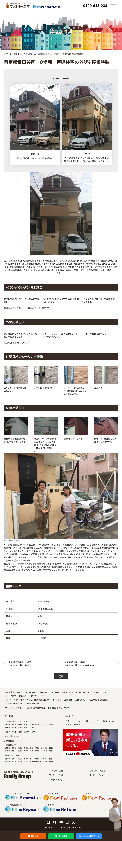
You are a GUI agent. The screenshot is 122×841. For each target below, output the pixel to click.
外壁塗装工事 (10, 744)
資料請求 (104, 700)
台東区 (32, 727)
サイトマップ (64, 708)
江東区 (13, 727)
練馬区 (26, 724)
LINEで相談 (61, 836)
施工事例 (17, 54)
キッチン (8, 736)
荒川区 (43, 724)
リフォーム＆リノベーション (15, 721)
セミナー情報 (29, 692)
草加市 (20, 732)
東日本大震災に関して (36, 708)
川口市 (32, 732)
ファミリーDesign (97, 775)
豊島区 (26, 727)
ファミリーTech (56, 775)
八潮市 (13, 732)
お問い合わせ (81, 700)
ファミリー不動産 (98, 770)
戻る (61, 676)
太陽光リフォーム (73, 724)
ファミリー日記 (11, 700)
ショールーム (43, 692)
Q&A (104, 692)
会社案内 (23, 696)
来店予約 (93, 700)
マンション (15, 736)
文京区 (20, 727)
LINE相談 (57, 700)
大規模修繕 (9, 741)
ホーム (8, 54)
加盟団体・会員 (32, 703)
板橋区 (32, 724)
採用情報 (52, 708)
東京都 (7, 724)
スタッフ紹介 (10, 696)
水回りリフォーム (91, 721)
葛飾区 (20, 724)
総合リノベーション (74, 721)
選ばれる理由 (93, 692)
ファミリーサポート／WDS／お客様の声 (68, 692)
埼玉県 (7, 732)
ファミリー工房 (56, 770)
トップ (7, 692)
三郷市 (26, 732)
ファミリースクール (37, 696)
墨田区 (7, 727)
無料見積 (33, 836)
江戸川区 (50, 724)
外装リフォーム (30, 54)
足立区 (13, 724)
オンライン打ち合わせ (89, 836)
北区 (37, 724)
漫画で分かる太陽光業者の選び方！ (35, 700)
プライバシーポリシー (14, 708)
